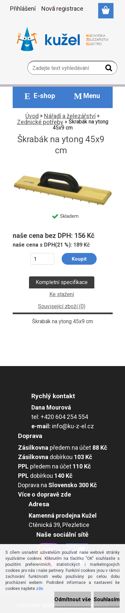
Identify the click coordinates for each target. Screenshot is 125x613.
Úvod (32, 115)
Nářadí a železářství (70, 115)
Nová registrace (62, 8)
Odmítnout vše (72, 599)
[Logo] (62, 39)
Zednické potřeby (40, 121)
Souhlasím (107, 599)
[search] (109, 69)
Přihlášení (23, 8)
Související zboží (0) (61, 306)
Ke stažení (61, 294)
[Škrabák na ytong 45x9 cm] (63, 168)
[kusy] (42, 259)
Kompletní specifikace (62, 282)
